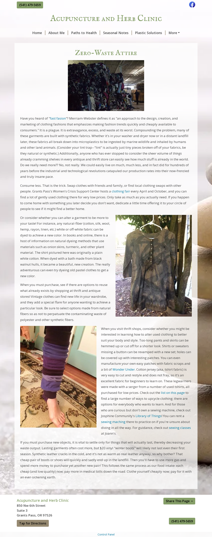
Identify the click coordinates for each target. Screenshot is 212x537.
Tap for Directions (32, 531)
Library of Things (148, 424)
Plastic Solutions (138, 32)
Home (26, 32)
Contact (26, 40)
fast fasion (58, 126)
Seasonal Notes (105, 32)
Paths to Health (73, 32)
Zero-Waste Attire (172, 32)
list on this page (173, 400)
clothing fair (121, 199)
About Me (46, 32)
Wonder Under (123, 377)
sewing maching (113, 430)
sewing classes (180, 435)
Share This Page (178, 509)
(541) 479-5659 (30, 5)
